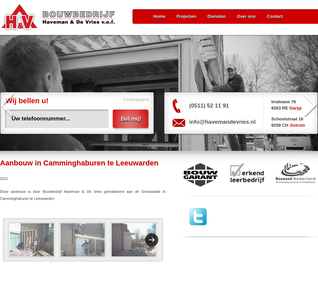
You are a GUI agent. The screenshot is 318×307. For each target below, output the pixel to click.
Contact (275, 16)
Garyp (295, 108)
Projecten (186, 16)
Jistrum (297, 125)
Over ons (246, 16)
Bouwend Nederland (296, 174)
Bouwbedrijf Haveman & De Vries (58, 18)
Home (159, 16)
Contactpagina (136, 99)
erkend (246, 174)
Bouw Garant (199, 174)
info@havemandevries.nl (222, 122)
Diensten (216, 16)
